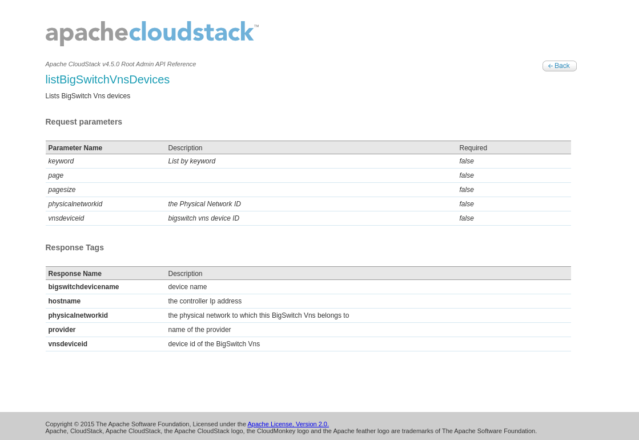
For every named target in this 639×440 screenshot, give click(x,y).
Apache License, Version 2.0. (288, 424)
